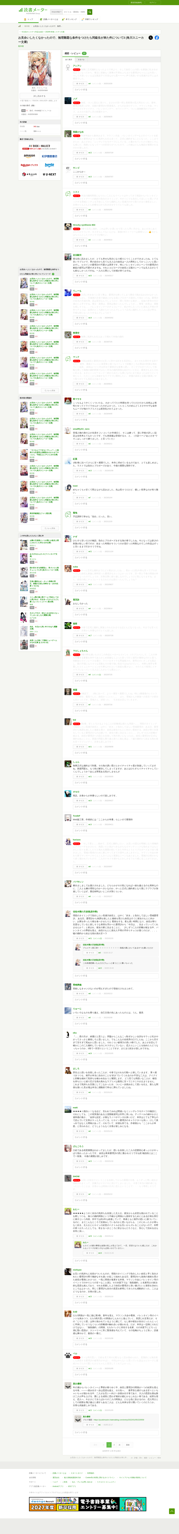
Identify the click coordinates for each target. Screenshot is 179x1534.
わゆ (75, 1311)
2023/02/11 (108, 444)
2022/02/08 (108, 1017)
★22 (90, 153)
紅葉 (75, 459)
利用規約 (90, 1473)
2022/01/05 (109, 1368)
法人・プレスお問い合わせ (82, 1482)
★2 (89, 444)
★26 (90, 1338)
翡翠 (75, 623)
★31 (90, 747)
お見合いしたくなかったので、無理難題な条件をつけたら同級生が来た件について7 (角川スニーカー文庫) (44, 360)
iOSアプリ (72, 1486)
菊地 (75, 513)
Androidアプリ (58, 1486)
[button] (89, 12)
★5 (89, 117)
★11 (90, 1368)
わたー (76, 1209)
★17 (90, 636)
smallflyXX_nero (81, 429)
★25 (90, 1297)
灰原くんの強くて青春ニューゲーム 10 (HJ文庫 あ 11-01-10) (43, 641)
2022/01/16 (109, 1161)
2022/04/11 (109, 824)
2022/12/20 (108, 521)
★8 (89, 342)
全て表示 (68, 60)
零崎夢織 (77, 985)
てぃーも (77, 291)
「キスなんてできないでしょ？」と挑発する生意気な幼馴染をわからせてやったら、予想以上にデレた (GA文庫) (44, 452)
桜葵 (75, 690)
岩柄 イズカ (34, 631)
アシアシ (77, 66)
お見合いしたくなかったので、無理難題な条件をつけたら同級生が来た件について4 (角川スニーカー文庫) (44, 312)
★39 (90, 1236)
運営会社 (56, 1477)
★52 (90, 552)
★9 (89, 867)
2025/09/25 (108, 117)
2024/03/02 (109, 318)
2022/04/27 (109, 800)
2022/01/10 (109, 1296)
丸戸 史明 (33, 618)
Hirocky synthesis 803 (84, 225)
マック (76, 357)
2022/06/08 (109, 747)
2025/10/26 (108, 83)
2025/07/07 (109, 177)
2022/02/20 (109, 938)
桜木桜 (27, 26)
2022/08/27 (109, 584)
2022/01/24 (108, 1092)
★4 (89, 84)
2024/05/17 (109, 276)
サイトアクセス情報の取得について (133, 1477)
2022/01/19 (108, 1131)
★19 (90, 318)
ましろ (76, 1068)
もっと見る (50, 390)
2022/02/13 (108, 993)
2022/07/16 (108, 705)
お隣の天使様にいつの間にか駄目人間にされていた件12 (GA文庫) (44, 541)
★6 (89, 675)
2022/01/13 (108, 1194)
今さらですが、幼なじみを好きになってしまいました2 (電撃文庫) (44, 614)
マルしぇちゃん (80, 650)
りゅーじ (77, 1009)
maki (75, 1107)
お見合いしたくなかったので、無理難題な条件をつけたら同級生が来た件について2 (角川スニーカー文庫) (44, 296)
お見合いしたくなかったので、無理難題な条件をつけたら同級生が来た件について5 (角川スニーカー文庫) (44, 328)
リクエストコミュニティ (106, 1482)
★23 (90, 1161)
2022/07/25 (108, 675)
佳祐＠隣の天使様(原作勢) (85, 911)
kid (74, 720)
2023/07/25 (108, 342)
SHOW (76, 1176)
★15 (90, 177)
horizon (77, 839)
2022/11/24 (109, 551)
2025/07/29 (109, 153)
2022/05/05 (109, 776)
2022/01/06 (109, 1338)
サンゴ (76, 168)
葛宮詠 (76, 599)
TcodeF (76, 816)
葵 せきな (33, 559)
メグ (75, 99)
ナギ (75, 536)
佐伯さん (33, 545)
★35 (90, 276)
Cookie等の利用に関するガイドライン (100, 1477)
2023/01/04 (108, 497)
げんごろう (78, 1146)
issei (75, 486)
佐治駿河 (77, 255)
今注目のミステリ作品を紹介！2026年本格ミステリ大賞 (43, 32)
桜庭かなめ (78, 132)
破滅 (31, 604)
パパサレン (78, 882)
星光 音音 (33, 573)
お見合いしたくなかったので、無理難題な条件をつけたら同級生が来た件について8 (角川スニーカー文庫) (44, 376)
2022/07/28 (109, 635)
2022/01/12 (109, 1236)
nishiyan (77, 1270)
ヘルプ (55, 1482)
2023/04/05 (108, 414)
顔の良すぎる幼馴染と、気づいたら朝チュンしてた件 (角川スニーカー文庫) (44, 569)
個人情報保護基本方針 (72, 1477)
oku (75, 1033)
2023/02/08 (109, 470)
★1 (99, 1425)
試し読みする (39, 96)
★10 (90, 471)
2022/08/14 (108, 608)
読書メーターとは (59, 1473)
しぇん (76, 762)
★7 (89, 498)
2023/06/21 (108, 384)
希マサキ (77, 399)
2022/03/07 (108, 866)
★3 (89, 240)
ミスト (76, 192)
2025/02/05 (108, 210)
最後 (128, 1445)
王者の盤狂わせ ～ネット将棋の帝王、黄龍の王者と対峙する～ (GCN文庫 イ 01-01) (44, 583)
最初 (95, 1445)
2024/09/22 (108, 240)
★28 (90, 1053)
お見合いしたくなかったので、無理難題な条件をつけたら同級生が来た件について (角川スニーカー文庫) (44, 281)
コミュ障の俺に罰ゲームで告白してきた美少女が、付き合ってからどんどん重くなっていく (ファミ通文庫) (44, 599)
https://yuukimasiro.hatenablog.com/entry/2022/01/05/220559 (119, 1420)
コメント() (96, 83)
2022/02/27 (108, 896)
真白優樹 (77, 1383)
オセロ (76, 792)
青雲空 (76, 333)
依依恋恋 (33, 588)
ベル (75, 1353)
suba (75, 566)
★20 (90, 801)
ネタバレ (81, 60)
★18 (100, 1253)
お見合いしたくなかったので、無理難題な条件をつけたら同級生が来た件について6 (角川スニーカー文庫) (44, 344)
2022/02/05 (109, 1053)
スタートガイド (77, 1473)
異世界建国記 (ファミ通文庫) (41, 513)
